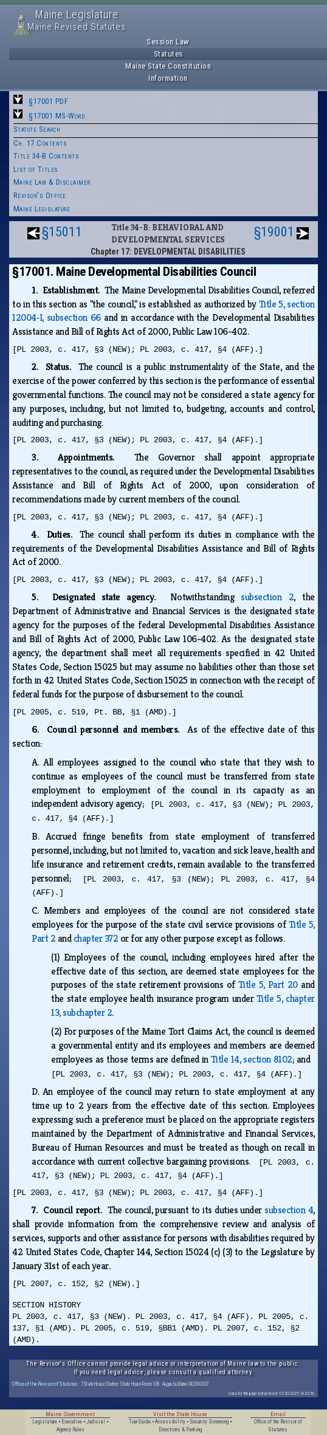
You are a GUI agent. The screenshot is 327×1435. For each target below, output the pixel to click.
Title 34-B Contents (46, 155)
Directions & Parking (180, 1429)
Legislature (44, 1422)
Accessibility (170, 1422)
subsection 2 (267, 597)
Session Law (168, 41)
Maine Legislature (42, 208)
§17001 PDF (48, 101)
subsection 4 (288, 1210)
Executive (71, 1422)
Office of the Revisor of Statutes (45, 1383)
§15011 (62, 231)
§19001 (274, 231)
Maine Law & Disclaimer (52, 182)
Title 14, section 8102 (251, 1059)
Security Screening (209, 1422)
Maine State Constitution (168, 65)
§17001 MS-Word (56, 115)
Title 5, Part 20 (268, 984)
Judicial (95, 1422)
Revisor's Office (39, 195)
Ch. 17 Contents (40, 143)
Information (168, 78)
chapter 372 (96, 938)
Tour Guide (140, 1422)
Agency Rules (70, 1429)
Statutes (168, 53)
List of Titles (35, 169)
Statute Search (37, 129)
